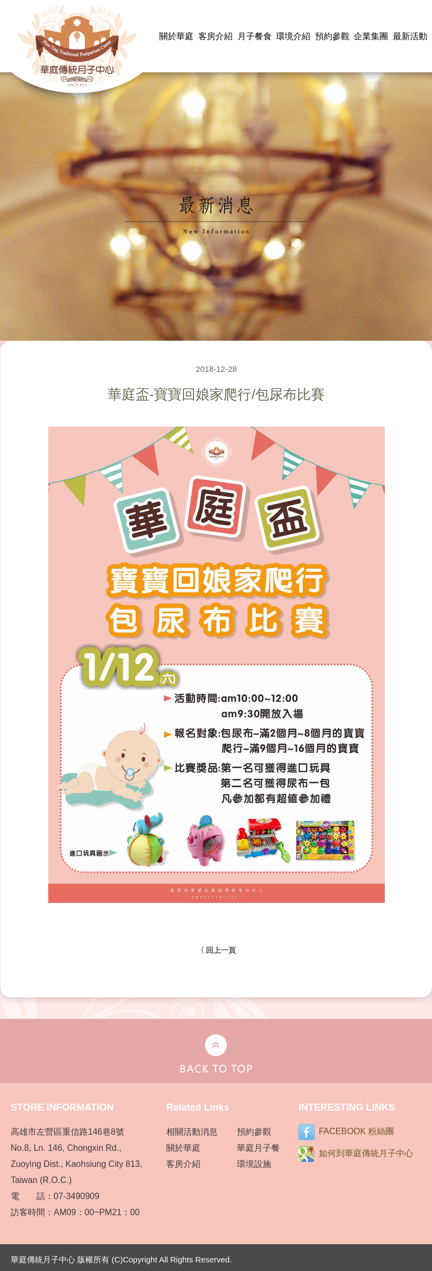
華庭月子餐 (258, 1147)
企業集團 (371, 36)
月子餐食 (254, 36)
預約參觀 (332, 36)
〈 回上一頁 (216, 950)
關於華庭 (176, 36)
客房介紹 (215, 36)
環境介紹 (293, 36)
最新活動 (410, 36)
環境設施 (254, 1164)
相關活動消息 (192, 1131)
